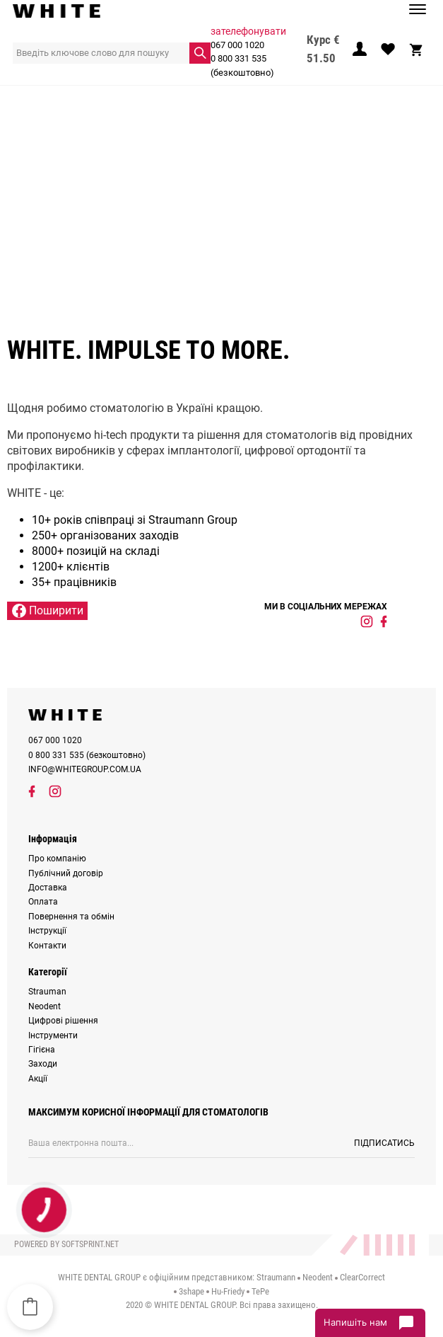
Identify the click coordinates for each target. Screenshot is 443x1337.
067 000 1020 (237, 45)
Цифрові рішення (63, 1021)
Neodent (44, 1006)
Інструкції (47, 931)
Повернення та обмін (71, 917)
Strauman (47, 992)
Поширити (47, 611)
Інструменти (53, 1035)
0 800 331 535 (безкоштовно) (242, 65)
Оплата (43, 902)
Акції (37, 1079)
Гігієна (41, 1050)
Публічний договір (65, 873)
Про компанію (57, 858)
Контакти (47, 946)
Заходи (42, 1064)
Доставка (47, 888)
